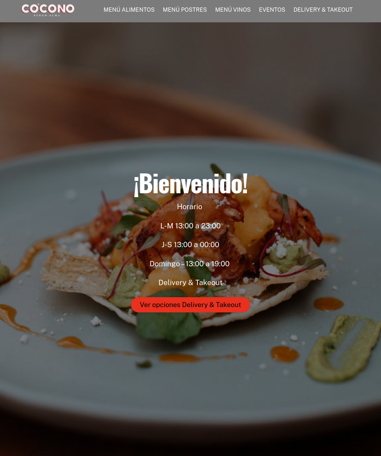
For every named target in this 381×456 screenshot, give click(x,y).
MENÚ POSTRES (185, 9)
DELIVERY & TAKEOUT (323, 9)
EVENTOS (272, 9)
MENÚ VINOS (233, 9)
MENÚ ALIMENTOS (129, 9)
